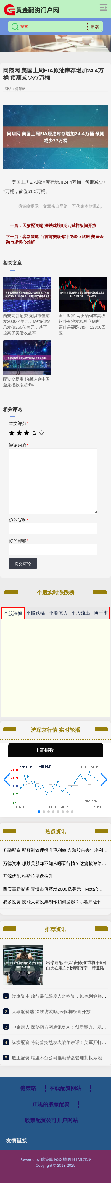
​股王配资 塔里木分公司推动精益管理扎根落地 (57, 1057)
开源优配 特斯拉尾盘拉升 (28, 876)
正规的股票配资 (51, 1104)
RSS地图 (62, 1159)
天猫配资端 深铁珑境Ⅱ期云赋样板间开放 (59, 225)
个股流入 (58, 612)
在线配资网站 (65, 1088)
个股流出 (80, 612)
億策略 (28, 1088)
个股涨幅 (13, 613)
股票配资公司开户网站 (51, 1120)
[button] (7, 779)
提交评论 (23, 563)
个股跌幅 (35, 612)
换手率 (101, 612)
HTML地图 (82, 1159)
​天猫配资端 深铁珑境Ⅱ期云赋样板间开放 (51, 1011)
